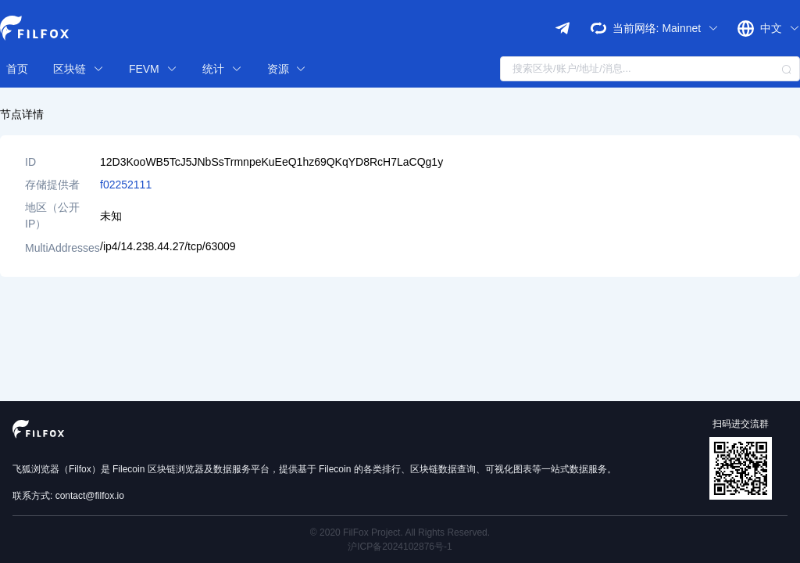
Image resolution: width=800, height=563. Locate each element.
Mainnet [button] (690, 28)
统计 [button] (222, 69)
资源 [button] (287, 69)
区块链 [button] (78, 69)
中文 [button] (780, 28)
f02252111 (126, 184)
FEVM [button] (153, 69)
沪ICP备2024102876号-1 (400, 546)
